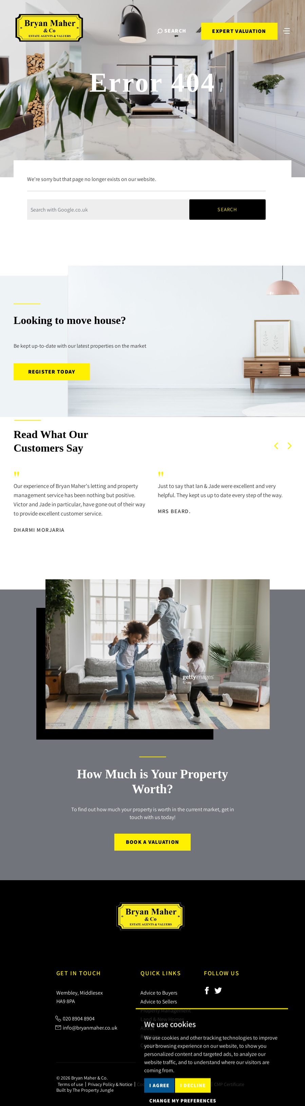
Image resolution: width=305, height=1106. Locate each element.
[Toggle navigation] (286, 30)
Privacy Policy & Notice (110, 1084)
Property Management (165, 1010)
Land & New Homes (162, 1019)
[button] (276, 445)
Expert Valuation (239, 31)
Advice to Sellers (158, 1001)
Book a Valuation (152, 842)
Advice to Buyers (158, 992)
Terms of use (70, 1084)
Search (227, 209)
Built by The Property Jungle (85, 1090)
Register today (52, 371)
